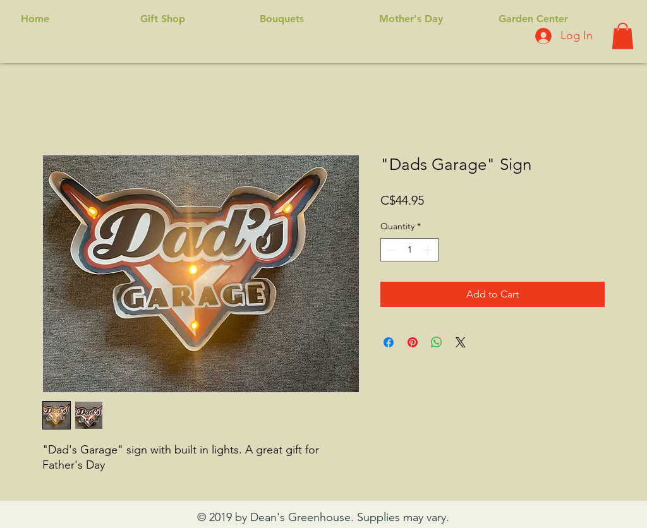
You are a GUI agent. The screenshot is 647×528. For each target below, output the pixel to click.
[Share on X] (460, 342)
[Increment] (429, 250)
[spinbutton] (409, 250)
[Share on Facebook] (388, 342)
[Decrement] (390, 250)
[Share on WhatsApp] (436, 342)
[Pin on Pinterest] (412, 342)
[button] (623, 36)
